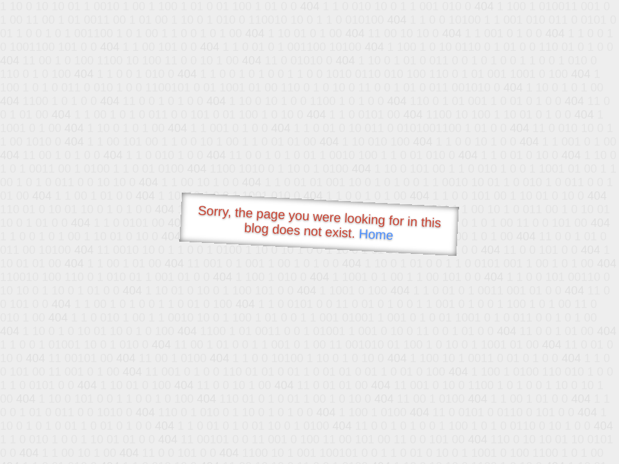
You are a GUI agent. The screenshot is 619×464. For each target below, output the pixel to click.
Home (376, 234)
